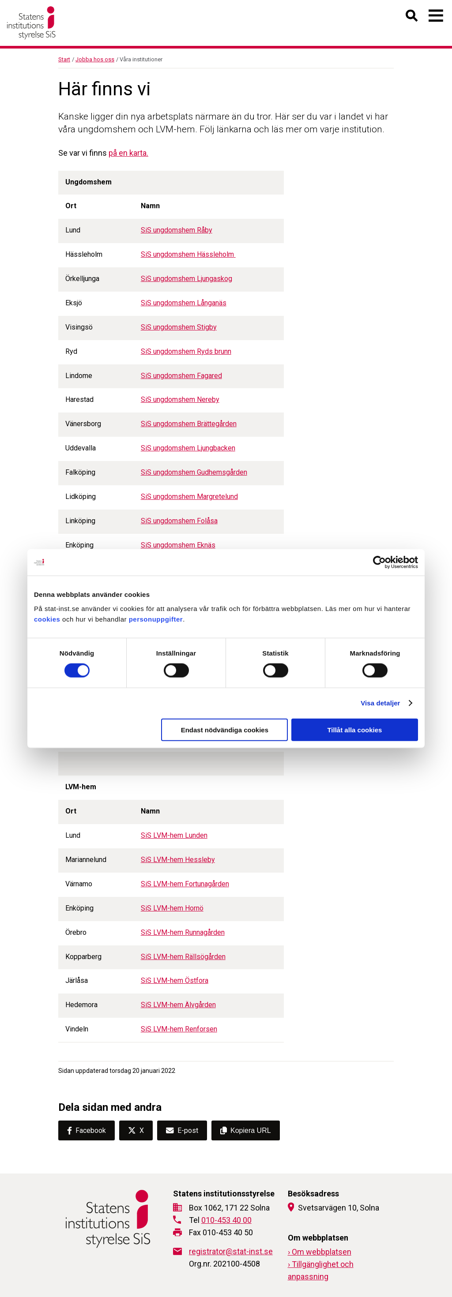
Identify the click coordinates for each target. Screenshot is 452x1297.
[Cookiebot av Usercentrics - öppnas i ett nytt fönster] (379, 562)
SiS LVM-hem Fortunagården (185, 884)
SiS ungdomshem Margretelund (189, 496)
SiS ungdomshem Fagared (181, 375)
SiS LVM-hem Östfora (174, 980)
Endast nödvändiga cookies (224, 729)
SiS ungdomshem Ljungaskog (186, 278)
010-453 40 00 (226, 1220)
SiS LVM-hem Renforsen (179, 1029)
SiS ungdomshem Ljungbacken (188, 448)
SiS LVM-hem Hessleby (178, 859)
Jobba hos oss (94, 59)
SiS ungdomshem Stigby (179, 327)
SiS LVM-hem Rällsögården (183, 956)
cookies (47, 618)
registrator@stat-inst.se (231, 1251)
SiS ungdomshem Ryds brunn (186, 351)
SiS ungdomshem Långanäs (183, 303)
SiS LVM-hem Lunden (174, 835)
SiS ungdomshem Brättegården (189, 424)
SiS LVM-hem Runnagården (183, 932)
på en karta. (128, 152)
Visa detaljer (380, 703)
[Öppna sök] (412, 17)
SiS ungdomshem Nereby (180, 399)
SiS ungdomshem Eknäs (178, 545)
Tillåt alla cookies (354, 729)
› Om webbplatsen (319, 1251)
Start (64, 59)
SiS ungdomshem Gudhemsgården (194, 472)
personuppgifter (156, 618)
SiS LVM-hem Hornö (172, 908)
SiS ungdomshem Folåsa (179, 521)
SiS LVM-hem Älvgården (178, 1005)
